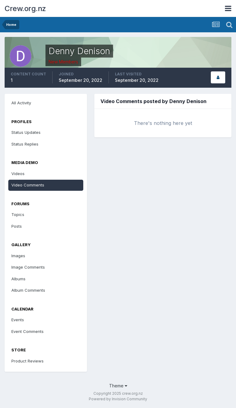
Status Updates (26, 132)
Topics (17, 214)
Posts (16, 226)
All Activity (21, 102)
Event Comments (27, 331)
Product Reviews (27, 360)
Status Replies (24, 144)
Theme (118, 385)
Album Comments (28, 290)
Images (18, 255)
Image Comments (28, 267)
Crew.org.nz (25, 8)
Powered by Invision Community (118, 399)
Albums (18, 278)
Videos (18, 173)
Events (17, 319)
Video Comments (27, 184)
